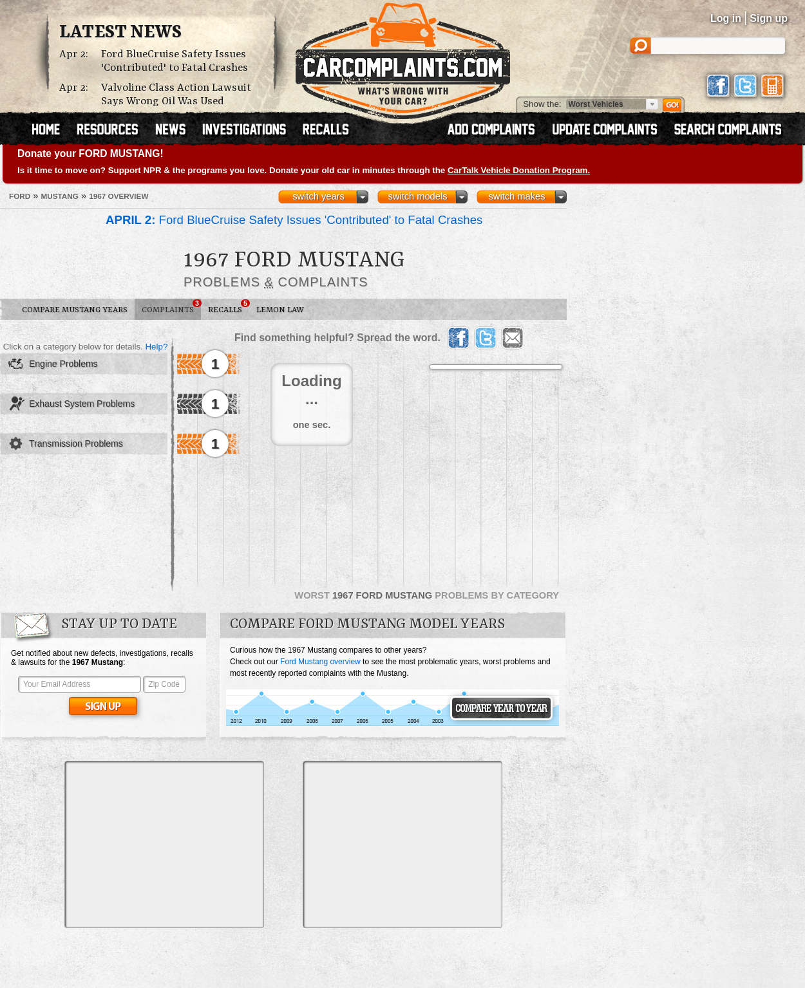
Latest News (120, 33)
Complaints (171, 307)
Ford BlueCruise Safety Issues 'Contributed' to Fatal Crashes (174, 61)
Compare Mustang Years (75, 310)
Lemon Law (280, 310)
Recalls (228, 307)
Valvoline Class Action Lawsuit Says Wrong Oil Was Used (176, 94)
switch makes (517, 196)
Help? (156, 346)
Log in (725, 18)
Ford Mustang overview (320, 661)
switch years (318, 196)
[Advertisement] (164, 844)
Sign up (769, 18)
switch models (417, 196)
